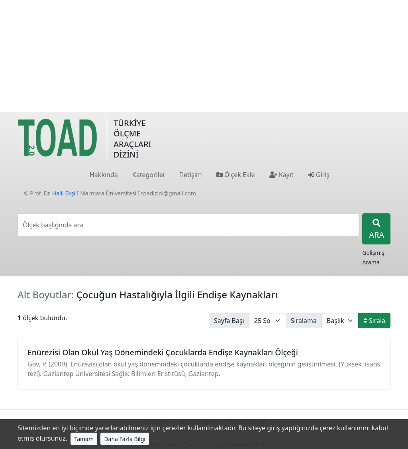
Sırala (374, 320)
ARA (376, 229)
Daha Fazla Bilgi (124, 439)
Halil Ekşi (63, 193)
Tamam (84, 439)
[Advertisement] (204, 56)
